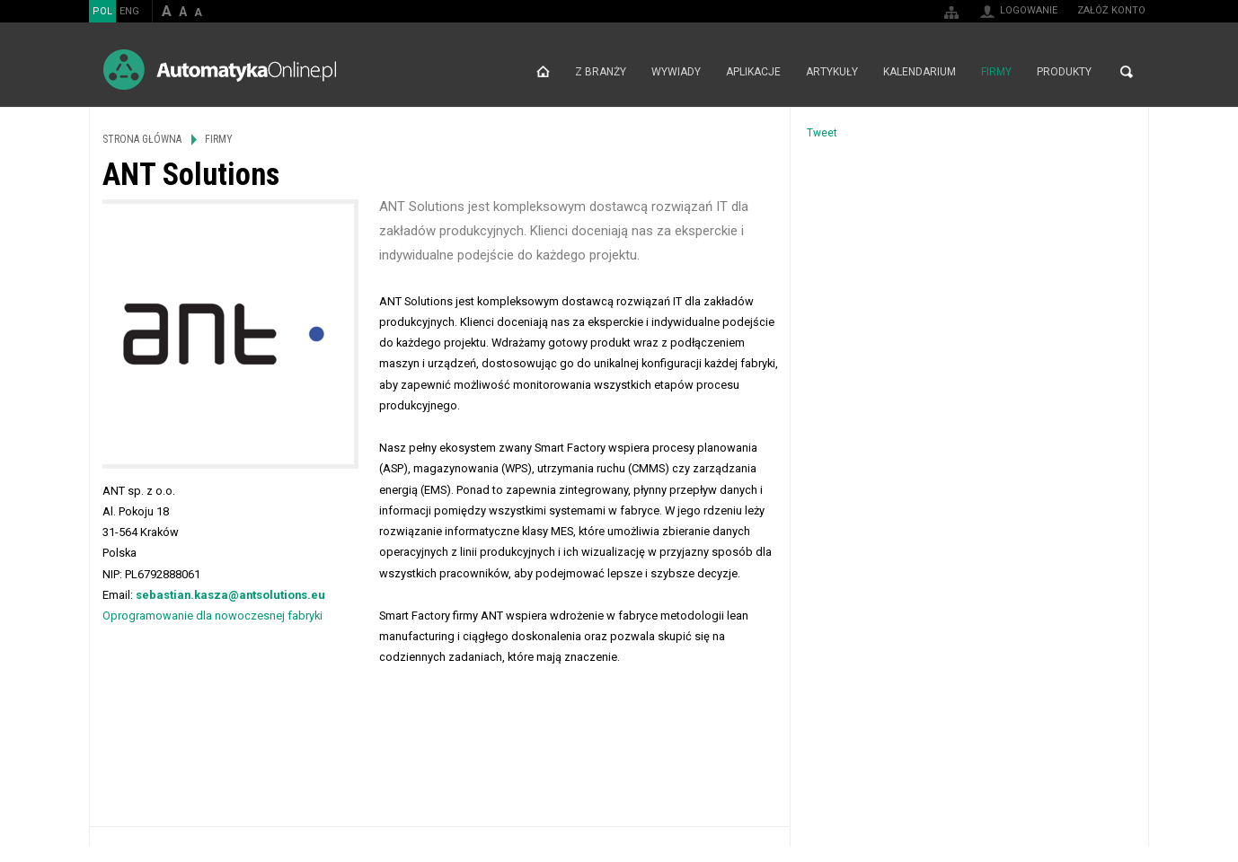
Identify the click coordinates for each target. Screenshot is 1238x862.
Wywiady (676, 72)
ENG (129, 11)
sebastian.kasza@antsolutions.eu (230, 595)
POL (102, 11)
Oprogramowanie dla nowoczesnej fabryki (212, 615)
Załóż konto (1111, 10)
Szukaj (1126, 72)
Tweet (822, 133)
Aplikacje (753, 72)
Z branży (600, 72)
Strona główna (543, 72)
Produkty (1064, 72)
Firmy (996, 72)
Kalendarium (919, 72)
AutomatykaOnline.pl (219, 69)
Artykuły (832, 72)
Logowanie (1028, 10)
